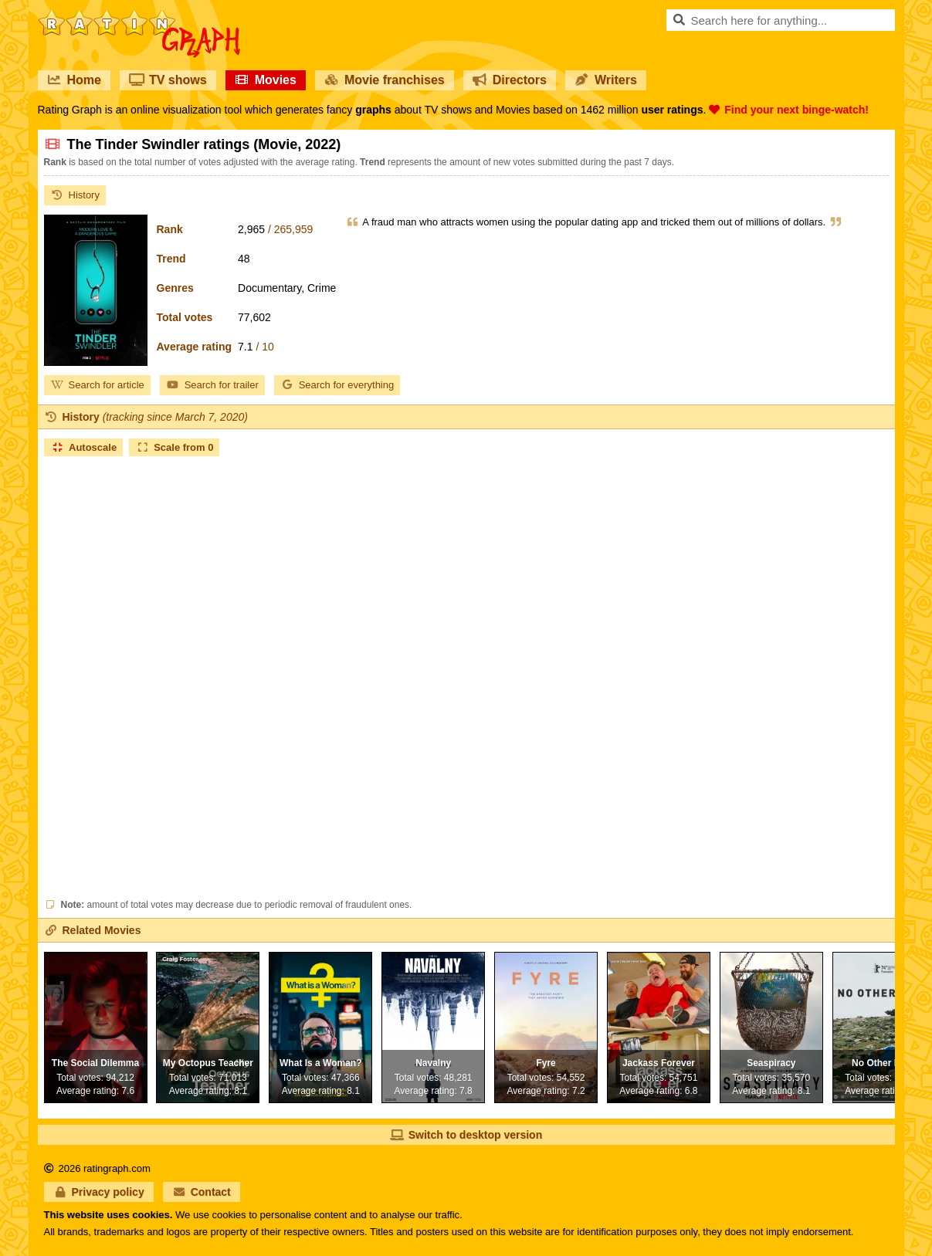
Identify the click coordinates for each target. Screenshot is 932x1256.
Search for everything (337, 385)
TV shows (168, 79)
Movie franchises (384, 79)
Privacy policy (98, 1192)
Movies (266, 79)
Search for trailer (212, 385)
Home (74, 79)
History (75, 195)
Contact (201, 1192)
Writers (605, 79)
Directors (510, 79)
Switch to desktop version (466, 1135)
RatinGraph (139, 15)
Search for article (97, 385)
